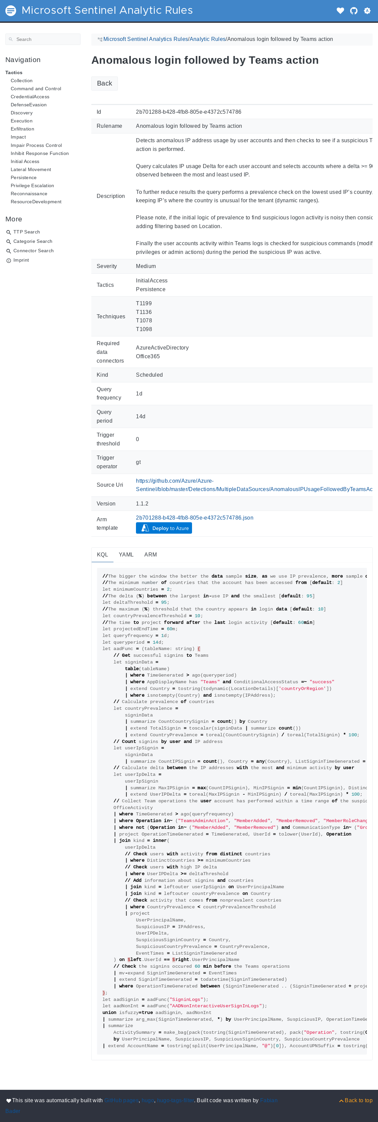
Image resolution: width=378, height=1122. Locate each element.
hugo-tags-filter (175, 1100)
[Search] (43, 39)
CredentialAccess (30, 96)
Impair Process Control (36, 145)
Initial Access (25, 161)
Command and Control (36, 88)
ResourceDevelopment (36, 201)
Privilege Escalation (32, 185)
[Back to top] (355, 1100)
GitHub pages (121, 1100)
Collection (22, 80)
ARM (150, 554)
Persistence (24, 177)
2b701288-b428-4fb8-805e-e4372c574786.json (194, 518)
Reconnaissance (29, 193)
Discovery (22, 112)
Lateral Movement (31, 169)
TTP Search (26, 231)
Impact (18, 137)
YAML (126, 554)
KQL (102, 554)
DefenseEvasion (29, 104)
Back (104, 83)
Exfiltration (22, 128)
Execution (22, 120)
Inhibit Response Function (40, 153)
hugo (148, 1100)
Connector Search (33, 250)
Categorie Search (32, 241)
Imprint (21, 260)
